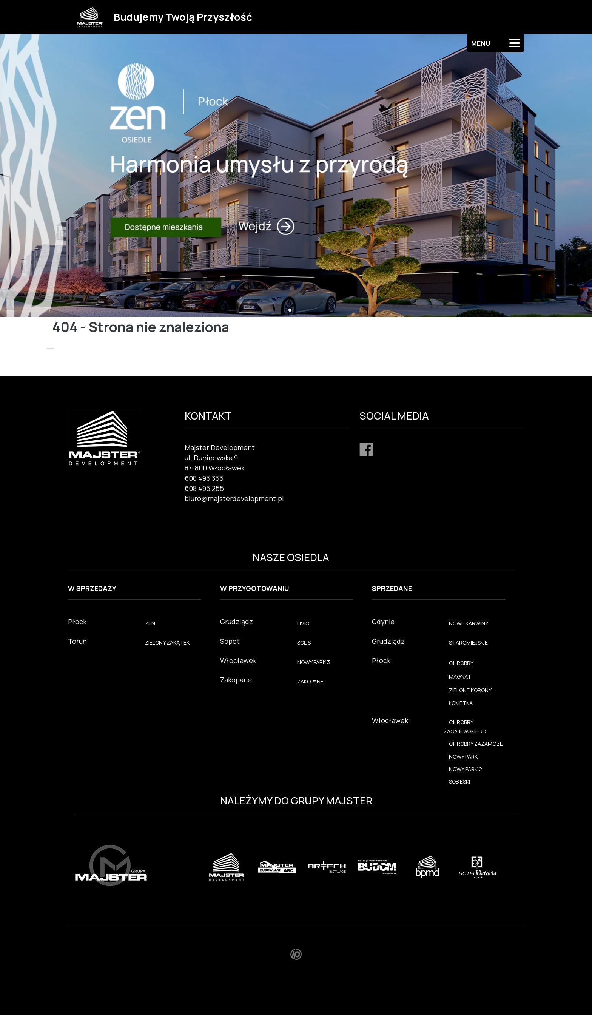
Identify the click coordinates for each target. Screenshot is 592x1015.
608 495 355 (204, 478)
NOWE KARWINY (468, 623)
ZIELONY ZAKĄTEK (167, 642)
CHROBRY (461, 662)
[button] (289, 310)
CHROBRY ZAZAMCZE (476, 743)
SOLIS (304, 642)
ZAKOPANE (310, 681)
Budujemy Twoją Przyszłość (183, 17)
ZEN (150, 623)
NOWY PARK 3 (313, 662)
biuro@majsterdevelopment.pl (234, 498)
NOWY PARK (463, 756)
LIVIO (303, 623)
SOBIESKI (459, 781)
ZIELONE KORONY (470, 690)
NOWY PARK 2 (465, 769)
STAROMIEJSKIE (468, 642)
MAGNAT (460, 676)
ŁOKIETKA (461, 702)
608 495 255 (204, 488)
